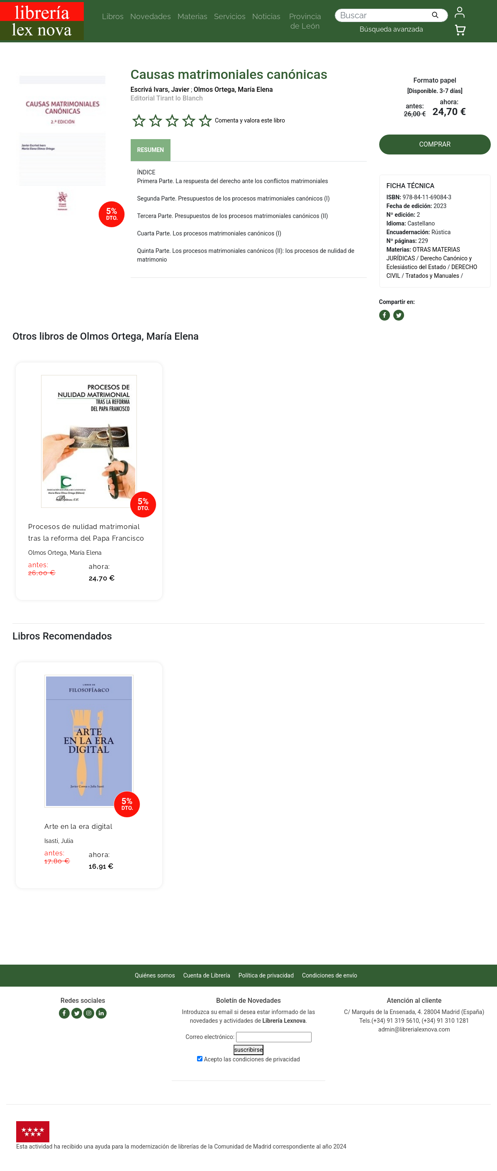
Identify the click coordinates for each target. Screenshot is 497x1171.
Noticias (266, 16)
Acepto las (252, 1059)
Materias (192, 16)
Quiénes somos (155, 975)
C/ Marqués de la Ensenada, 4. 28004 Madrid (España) (414, 1012)
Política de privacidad (266, 975)
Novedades (150, 16)
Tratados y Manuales (432, 275)
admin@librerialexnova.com (414, 1029)
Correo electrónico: (209, 1037)
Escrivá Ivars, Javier (160, 89)
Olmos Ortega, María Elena (233, 89)
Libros (113, 16)
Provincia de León (305, 21)
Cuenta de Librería (206, 975)
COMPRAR (435, 144)
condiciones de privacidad (266, 1059)
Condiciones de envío (329, 975)
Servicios (230, 16)
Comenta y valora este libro (250, 120)
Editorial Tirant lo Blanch (167, 98)
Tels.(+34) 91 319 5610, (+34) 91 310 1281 (414, 1020)
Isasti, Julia (58, 841)
